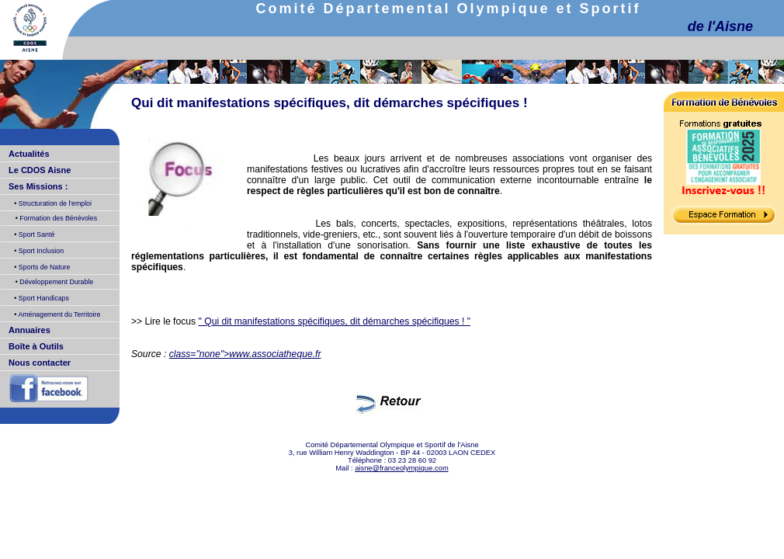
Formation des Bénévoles (57, 218)
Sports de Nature (43, 267)
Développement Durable (55, 282)
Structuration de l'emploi (54, 203)
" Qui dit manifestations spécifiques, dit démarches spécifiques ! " (335, 321)
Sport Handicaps (42, 298)
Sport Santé (35, 234)
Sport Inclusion (40, 251)
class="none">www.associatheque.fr (245, 354)
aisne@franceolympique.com (401, 468)
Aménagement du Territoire (58, 314)
